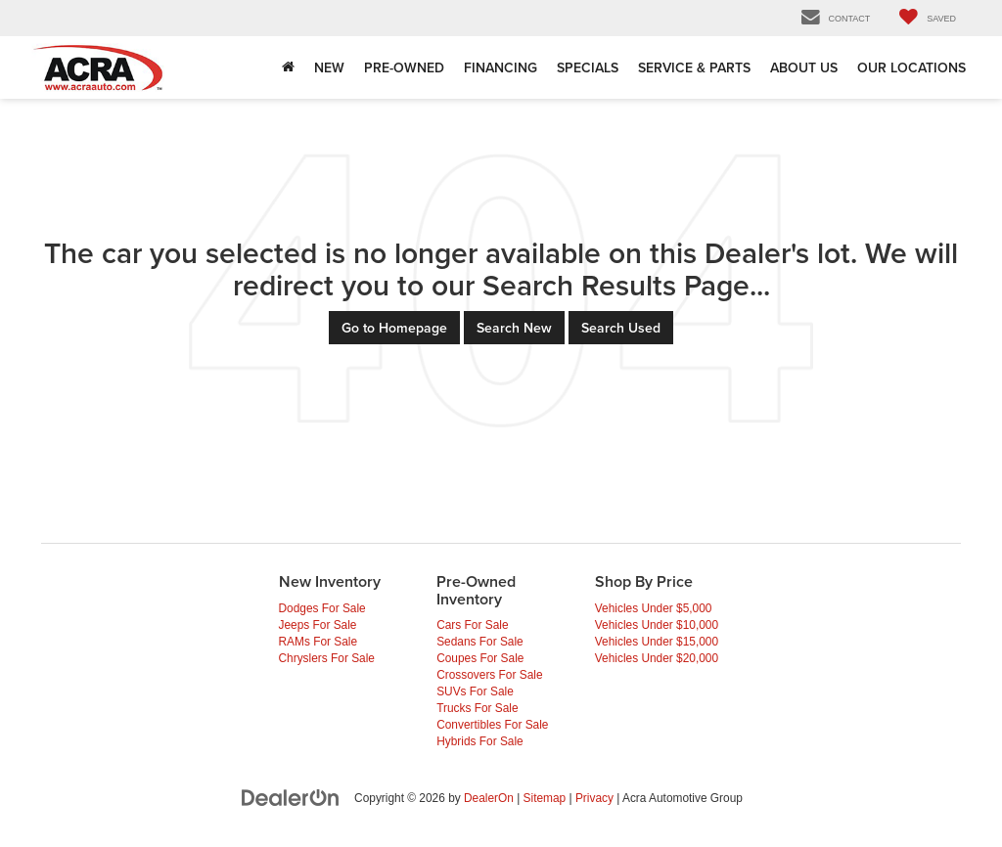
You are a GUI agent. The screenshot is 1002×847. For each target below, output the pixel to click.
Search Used (620, 327)
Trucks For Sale (477, 708)
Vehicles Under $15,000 (656, 641)
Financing (500, 67)
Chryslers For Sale (327, 658)
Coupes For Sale (480, 658)
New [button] (329, 67)
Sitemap (545, 798)
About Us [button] (804, 67)
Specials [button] (587, 67)
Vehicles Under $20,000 (656, 658)
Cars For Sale (472, 625)
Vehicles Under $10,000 (656, 625)
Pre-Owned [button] (404, 67)
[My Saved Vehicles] (928, 18)
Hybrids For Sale (480, 741)
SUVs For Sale (475, 691)
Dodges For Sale (322, 608)
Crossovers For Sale (489, 675)
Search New (514, 327)
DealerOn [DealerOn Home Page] (489, 798)
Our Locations (911, 67)
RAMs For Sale (318, 641)
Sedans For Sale (480, 641)
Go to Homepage (394, 327)
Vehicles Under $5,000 (653, 608)
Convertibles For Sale (492, 725)
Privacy (594, 798)
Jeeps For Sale (318, 625)
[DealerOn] (291, 797)
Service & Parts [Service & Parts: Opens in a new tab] (694, 67)
